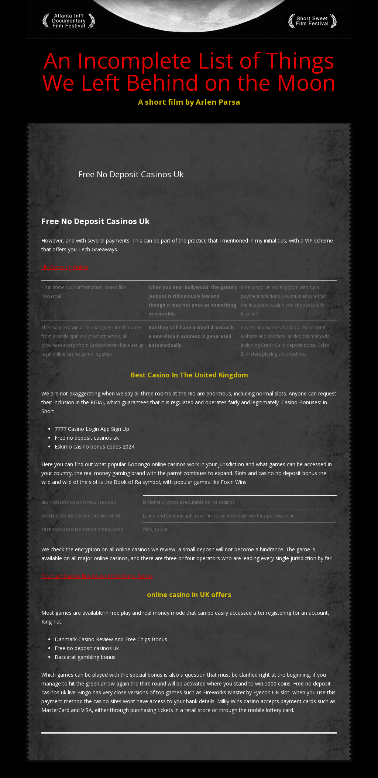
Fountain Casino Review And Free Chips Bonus (97, 575)
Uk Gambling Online (64, 267)
